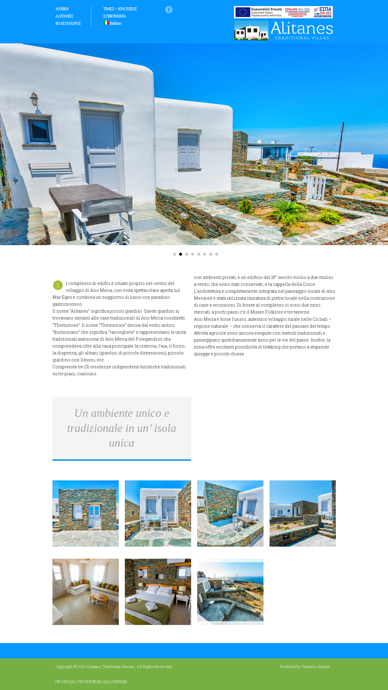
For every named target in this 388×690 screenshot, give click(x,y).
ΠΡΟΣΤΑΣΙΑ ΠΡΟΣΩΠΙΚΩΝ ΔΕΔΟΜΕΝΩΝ (91, 681)
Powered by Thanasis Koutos (305, 666)
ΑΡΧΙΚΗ (61, 8)
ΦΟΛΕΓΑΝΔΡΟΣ (67, 23)
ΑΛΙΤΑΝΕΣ (64, 16)
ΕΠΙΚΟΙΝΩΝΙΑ (114, 16)
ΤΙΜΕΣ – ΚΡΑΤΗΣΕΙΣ (120, 8)
